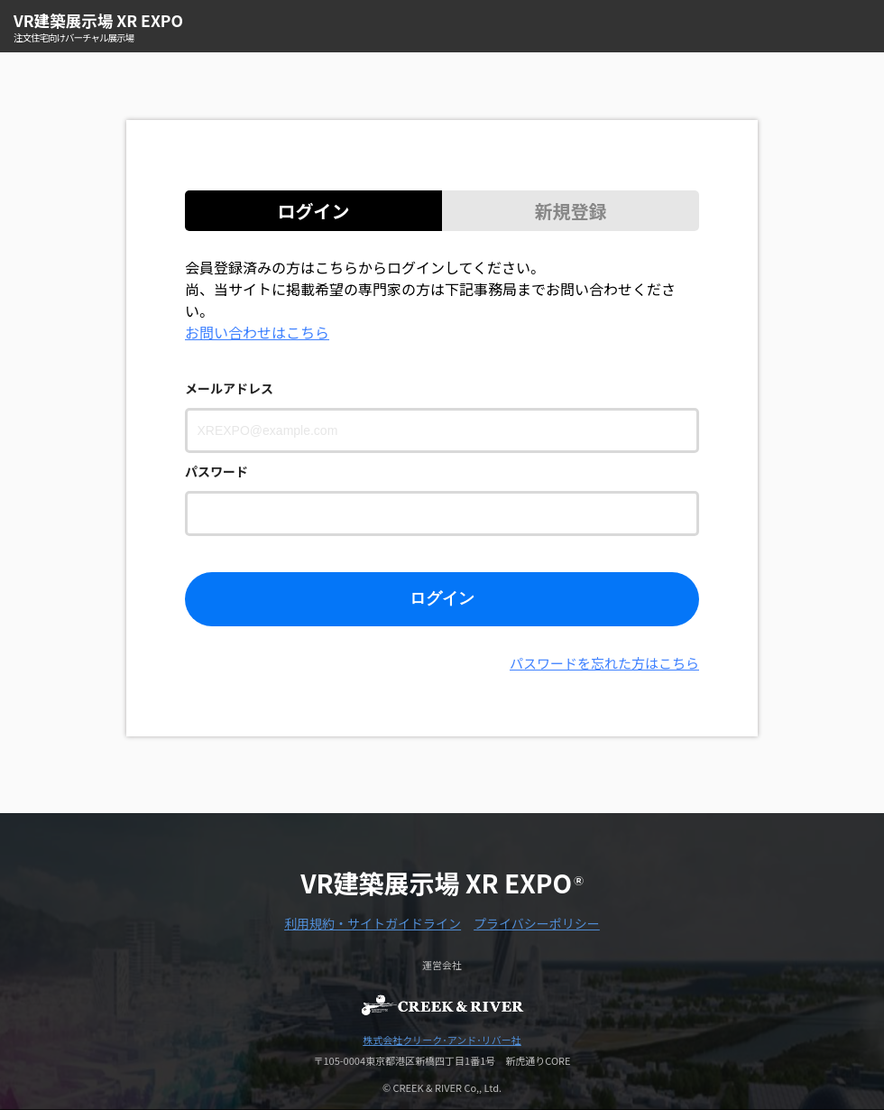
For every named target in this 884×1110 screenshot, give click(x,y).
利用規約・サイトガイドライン (372, 923)
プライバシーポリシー (537, 923)
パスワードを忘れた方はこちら (604, 662)
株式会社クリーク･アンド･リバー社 (442, 1039)
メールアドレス (229, 388)
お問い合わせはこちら (257, 332)
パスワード (216, 471)
